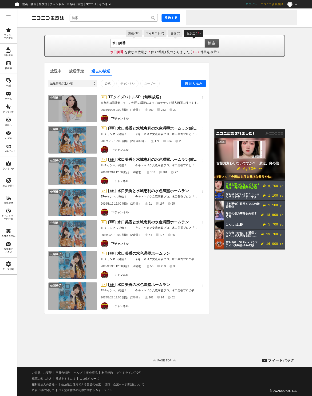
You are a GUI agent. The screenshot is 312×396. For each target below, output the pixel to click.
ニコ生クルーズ (89, 378)
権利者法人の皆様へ (44, 384)
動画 (25, 4)
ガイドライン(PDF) (129, 372)
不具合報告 (63, 372)
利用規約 (107, 372)
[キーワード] (114, 18)
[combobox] (114, 18)
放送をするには (65, 378)
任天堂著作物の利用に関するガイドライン (85, 390)
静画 (33, 4)
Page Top (164, 360)
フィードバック (281, 360)
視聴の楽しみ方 (42, 378)
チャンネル (57, 4)
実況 (80, 4)
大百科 (71, 4)
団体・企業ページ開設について (124, 384)
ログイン (251, 4)
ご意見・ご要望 (42, 372)
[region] (8, 202)
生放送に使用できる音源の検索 (81, 384)
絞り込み (195, 83)
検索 (211, 43)
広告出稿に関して (43, 390)
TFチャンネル (120, 118)
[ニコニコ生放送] (48, 18)
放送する (171, 18)
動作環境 (92, 372)
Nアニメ (91, 4)
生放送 (43, 4)
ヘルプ (78, 372)
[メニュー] (203, 97)
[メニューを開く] (8, 17)
